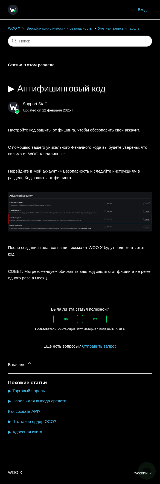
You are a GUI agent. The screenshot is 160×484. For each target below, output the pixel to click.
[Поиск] (80, 41)
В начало (20, 363)
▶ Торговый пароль (26, 390)
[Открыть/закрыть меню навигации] (132, 9)
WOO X (14, 28)
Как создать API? (24, 411)
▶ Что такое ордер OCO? (32, 421)
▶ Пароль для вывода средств (37, 401)
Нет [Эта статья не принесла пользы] (94, 319)
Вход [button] (142, 9)
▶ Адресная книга (25, 431)
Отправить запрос (99, 346)
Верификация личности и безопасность (59, 28)
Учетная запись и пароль (118, 28)
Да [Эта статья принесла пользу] (66, 319)
